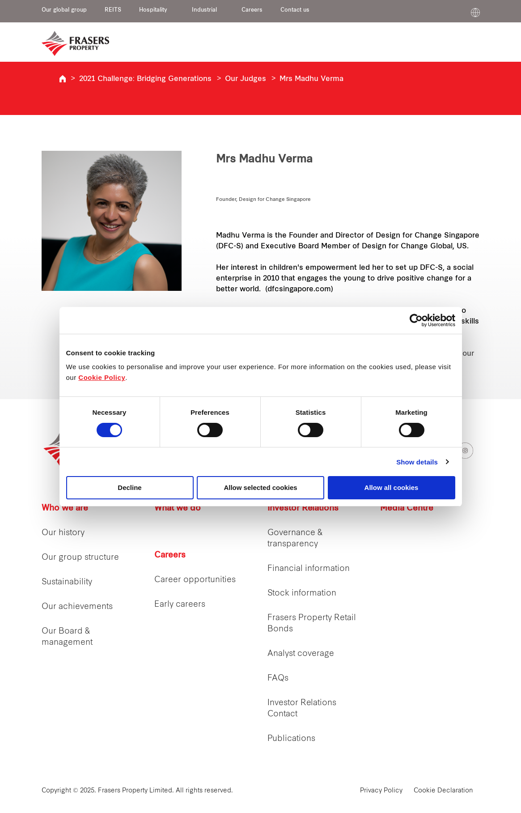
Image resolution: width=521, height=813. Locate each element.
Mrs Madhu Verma (311, 79)
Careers (252, 10)
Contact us (294, 10)
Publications (291, 739)
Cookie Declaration (443, 790)
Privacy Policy (381, 790)
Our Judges (245, 79)
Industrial (204, 10)
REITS (113, 10)
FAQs (277, 678)
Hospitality (153, 10)
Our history (63, 533)
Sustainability (67, 582)
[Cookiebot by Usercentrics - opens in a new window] (416, 320)
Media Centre (406, 508)
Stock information (301, 593)
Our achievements (77, 607)
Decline (129, 487)
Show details (417, 462)
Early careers (179, 604)
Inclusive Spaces (62, 78)
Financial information (308, 569)
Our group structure (80, 557)
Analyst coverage (300, 654)
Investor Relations (303, 508)
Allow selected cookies (260, 487)
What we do (177, 508)
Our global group (64, 10)
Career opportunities (195, 580)
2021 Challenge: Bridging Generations (145, 79)
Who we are (65, 508)
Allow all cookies (391, 487)
